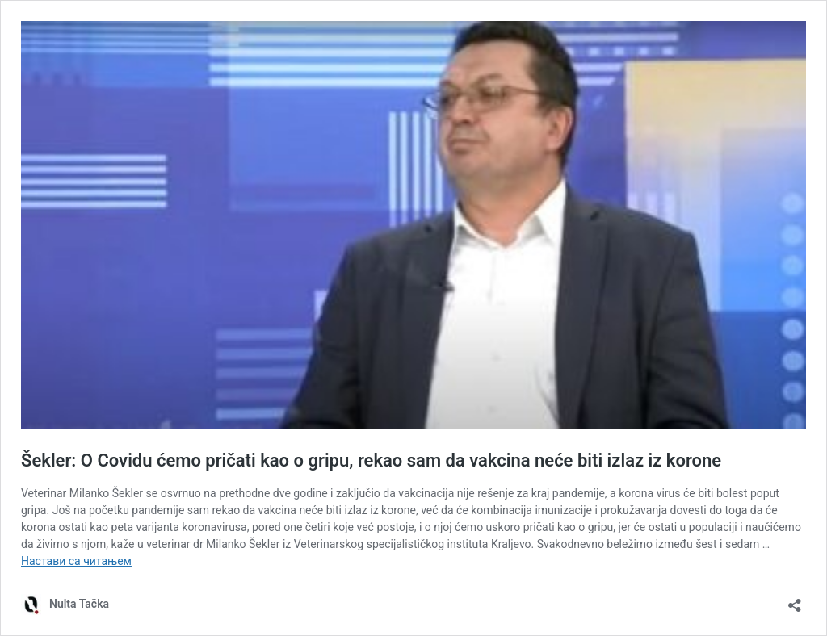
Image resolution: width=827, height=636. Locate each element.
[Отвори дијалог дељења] (794, 600)
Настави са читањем (76, 560)
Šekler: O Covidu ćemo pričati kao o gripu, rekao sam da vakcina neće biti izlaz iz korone (371, 460)
